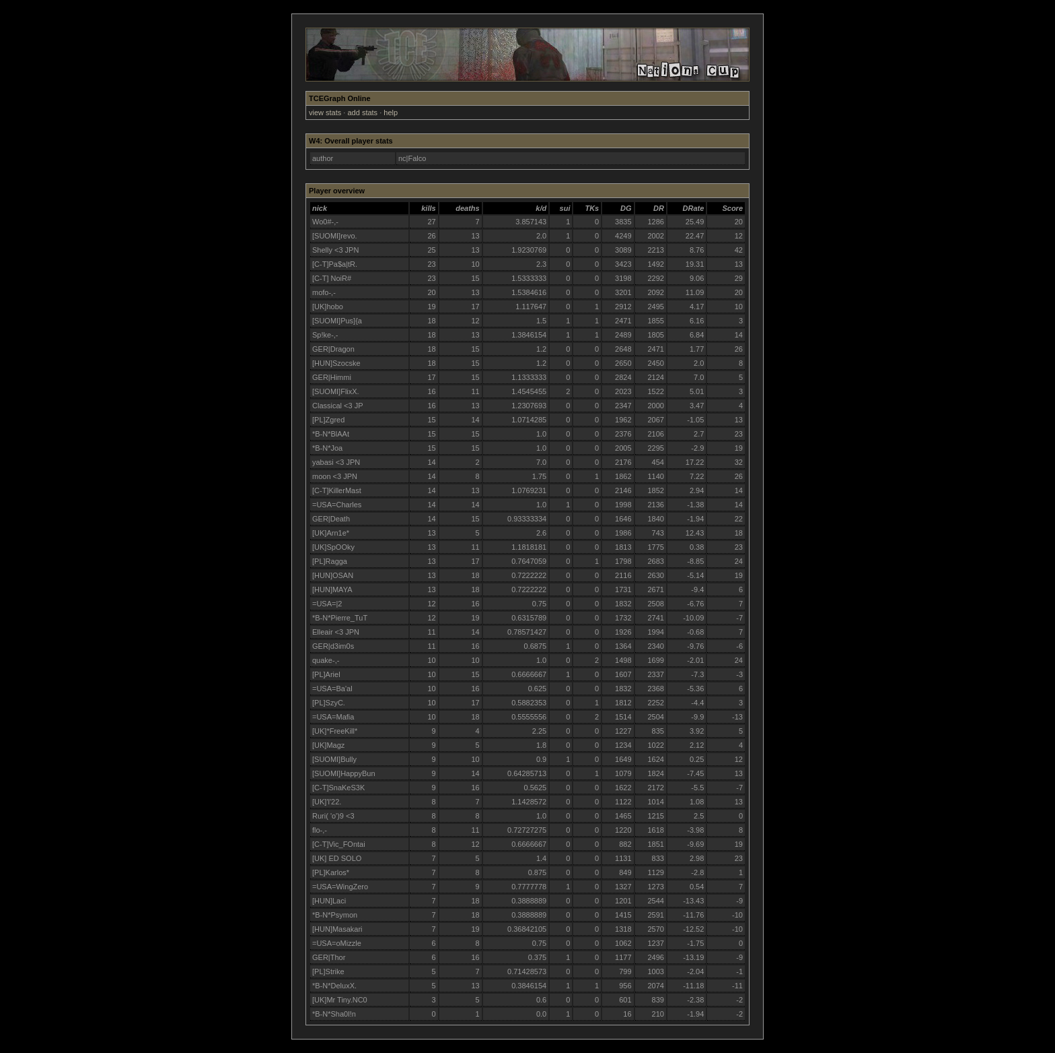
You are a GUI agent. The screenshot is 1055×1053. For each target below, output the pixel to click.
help (391, 112)
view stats (325, 112)
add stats (362, 112)
